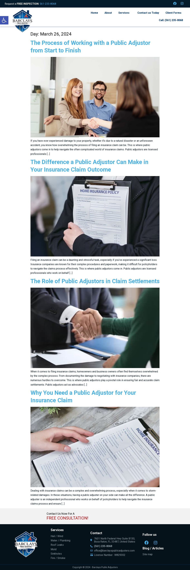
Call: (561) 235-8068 (171, 20)
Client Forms (173, 12)
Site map (148, 554)
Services (123, 12)
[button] (4, 20)
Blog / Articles (153, 548)
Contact (96, 533)
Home (94, 12)
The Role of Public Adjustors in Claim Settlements (95, 281)
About (108, 12)
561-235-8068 (48, 3)
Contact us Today (148, 12)
